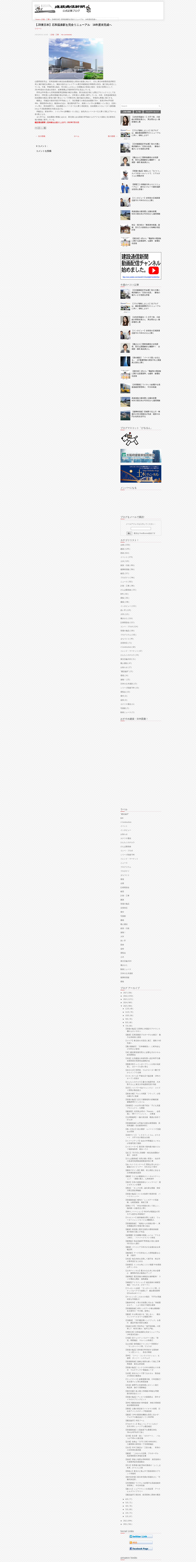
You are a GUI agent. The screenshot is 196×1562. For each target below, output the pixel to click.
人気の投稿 (127, 112)
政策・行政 (125, 565)
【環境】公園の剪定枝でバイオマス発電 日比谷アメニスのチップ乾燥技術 (142, 1409)
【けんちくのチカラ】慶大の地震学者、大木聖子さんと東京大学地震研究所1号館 (142, 1083)
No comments (66, 35)
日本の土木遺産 (126, 684)
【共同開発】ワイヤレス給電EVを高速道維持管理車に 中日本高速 (146, 385)
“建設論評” (124, 671)
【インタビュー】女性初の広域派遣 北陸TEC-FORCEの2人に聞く (147, 199)
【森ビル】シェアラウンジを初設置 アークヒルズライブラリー (142, 1490)
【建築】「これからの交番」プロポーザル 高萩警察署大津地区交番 (142, 1454)
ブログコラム (125, 635)
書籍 (122, 602)
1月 (126, 1516)
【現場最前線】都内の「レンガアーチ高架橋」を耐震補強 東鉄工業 (141, 1201)
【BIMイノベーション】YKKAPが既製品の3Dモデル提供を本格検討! (142, 1212)
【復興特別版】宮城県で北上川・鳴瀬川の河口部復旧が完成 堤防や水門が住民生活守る (146, 414)
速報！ (123, 679)
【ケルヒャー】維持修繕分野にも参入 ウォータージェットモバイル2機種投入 (142, 1218)
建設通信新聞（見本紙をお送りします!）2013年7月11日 (57, 122)
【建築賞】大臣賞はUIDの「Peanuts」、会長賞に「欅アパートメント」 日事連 (142, 1112)
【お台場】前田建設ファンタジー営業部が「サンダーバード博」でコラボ (141, 1345)
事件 (122, 696)
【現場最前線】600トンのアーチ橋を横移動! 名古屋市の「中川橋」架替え (143, 1309)
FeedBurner (144, 533)
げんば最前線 (125, 590)
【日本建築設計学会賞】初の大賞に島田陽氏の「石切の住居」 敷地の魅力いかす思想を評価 (146, 146)
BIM (122, 594)
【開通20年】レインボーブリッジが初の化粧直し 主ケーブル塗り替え (142, 1065)
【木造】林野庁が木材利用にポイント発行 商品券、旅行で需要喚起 (142, 1386)
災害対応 (124, 643)
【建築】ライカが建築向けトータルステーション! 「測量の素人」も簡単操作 (142, 1177)
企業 (122, 545)
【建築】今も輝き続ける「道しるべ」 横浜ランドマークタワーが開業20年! (142, 1315)
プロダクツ (125, 577)
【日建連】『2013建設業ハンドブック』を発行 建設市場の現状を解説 (142, 1321)
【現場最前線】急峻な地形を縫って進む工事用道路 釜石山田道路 (142, 1362)
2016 (125, 996)
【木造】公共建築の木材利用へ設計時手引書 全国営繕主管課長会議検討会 (143, 1059)
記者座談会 (125, 622)
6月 (126, 1499)
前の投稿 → (113, 136)
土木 (122, 561)
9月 (126, 1019)
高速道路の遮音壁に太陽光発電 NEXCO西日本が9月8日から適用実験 (146, 212)
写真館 (123, 708)
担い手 (123, 610)
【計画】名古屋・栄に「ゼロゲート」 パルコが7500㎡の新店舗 (142, 1437)
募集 (122, 598)
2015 (125, 999)
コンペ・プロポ (126, 626)
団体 (122, 553)
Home (38, 19)
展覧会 (123, 692)
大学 (122, 614)
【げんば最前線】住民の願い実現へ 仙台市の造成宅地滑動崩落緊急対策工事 (142, 1159)
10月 (127, 1015)
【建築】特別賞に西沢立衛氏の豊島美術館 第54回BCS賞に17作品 (142, 1230)
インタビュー (125, 606)
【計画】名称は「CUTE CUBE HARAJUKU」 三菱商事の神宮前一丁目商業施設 (142, 1442)
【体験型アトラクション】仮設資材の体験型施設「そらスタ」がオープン (142, 1283)
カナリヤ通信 (125, 704)
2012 (125, 1521)
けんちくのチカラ (127, 655)
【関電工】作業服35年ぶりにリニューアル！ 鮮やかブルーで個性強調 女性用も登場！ (147, 187)
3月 (126, 1509)
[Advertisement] (129, 8)
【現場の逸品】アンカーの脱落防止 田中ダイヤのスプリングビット (142, 1398)
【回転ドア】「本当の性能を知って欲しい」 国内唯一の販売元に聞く (143, 1207)
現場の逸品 (125, 630)
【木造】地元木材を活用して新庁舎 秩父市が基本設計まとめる (142, 1260)
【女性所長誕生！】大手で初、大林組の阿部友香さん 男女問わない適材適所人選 (146, 119)
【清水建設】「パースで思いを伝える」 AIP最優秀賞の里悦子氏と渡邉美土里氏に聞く (146, 360)
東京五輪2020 (126, 659)
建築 (122, 549)
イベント (124, 557)
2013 (125, 1006)
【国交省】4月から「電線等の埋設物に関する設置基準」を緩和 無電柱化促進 (146, 241)
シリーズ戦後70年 (127, 688)
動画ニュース (125, 712)
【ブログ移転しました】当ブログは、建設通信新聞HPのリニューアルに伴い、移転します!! (146, 133)
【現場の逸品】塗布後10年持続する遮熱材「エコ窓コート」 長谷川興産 (142, 1351)
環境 (122, 675)
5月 (126, 1502)
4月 (126, 1506)
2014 (125, 1002)
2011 (125, 1524)
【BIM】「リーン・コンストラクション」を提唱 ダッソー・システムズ (142, 1356)
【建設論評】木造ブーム (134, 1420)
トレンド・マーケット (129, 651)
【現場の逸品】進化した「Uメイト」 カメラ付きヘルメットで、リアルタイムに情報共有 (147, 173)
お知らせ (124, 667)
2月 (126, 1513)
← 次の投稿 (40, 136)
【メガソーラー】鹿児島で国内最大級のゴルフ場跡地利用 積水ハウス (142, 1148)
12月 (127, 1009)
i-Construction (126, 647)
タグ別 (138, 112)
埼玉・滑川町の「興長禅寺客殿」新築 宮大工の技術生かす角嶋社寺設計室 (146, 227)
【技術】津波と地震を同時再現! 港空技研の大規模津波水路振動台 (143, 1460)
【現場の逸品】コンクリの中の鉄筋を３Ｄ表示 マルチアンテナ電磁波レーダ (142, 1368)
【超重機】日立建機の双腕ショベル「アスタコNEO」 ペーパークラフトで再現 (142, 1236)
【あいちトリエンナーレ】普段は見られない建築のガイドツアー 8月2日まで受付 (142, 1165)
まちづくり (125, 639)
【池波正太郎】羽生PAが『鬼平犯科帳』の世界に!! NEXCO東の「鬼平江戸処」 (142, 1327)
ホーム (76, 136)
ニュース (124, 582)
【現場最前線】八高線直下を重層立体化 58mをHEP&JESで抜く (141, 1431)
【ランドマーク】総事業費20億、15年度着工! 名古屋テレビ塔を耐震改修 (144, 1380)
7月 (126, 1026)
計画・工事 (45, 19)
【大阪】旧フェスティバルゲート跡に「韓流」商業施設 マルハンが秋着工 (141, 1339)
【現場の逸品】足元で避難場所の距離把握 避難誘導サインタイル (142, 1100)
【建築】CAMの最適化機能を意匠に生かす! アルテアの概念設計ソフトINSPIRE (143, 1415)
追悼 (122, 700)
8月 (126, 1022)
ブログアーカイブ (152, 112)
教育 (122, 573)
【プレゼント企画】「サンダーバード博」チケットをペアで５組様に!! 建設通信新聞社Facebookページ (142, 1290)
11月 (127, 1012)
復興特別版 (125, 569)
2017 (125, 993)
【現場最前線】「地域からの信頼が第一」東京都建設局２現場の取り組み (142, 1224)
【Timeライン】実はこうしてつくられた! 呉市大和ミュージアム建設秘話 (142, 1425)
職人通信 (124, 663)
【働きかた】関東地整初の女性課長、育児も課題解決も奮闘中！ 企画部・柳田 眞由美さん (146, 160)
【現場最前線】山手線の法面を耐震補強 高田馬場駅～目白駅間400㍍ (142, 1124)
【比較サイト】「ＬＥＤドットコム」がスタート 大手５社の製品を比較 (142, 1136)
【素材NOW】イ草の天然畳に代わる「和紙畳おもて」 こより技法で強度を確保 (143, 1303)
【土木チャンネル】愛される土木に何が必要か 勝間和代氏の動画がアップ (142, 1271)
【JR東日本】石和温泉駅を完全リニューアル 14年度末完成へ (73, 24)
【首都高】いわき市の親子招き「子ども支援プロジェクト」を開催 (142, 1106)
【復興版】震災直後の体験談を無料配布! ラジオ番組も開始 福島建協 (143, 1277)
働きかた (124, 618)
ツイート (38, 28)
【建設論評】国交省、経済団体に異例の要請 (142, 1495)
